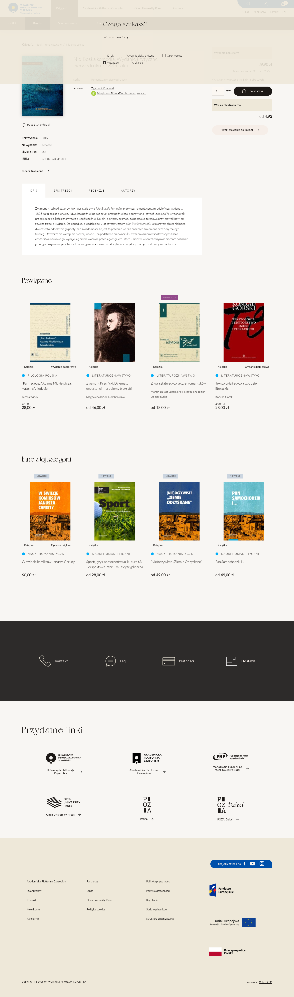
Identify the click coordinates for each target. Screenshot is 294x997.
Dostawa (177, 8)
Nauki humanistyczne (49, 44)
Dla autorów (259, 11)
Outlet (12, 23)
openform (265, 982)
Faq (115, 661)
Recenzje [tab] (96, 190)
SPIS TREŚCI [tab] (63, 190)
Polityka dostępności (158, 890)
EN (284, 11)
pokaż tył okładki (36, 125)
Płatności (178, 661)
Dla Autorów (34, 890)
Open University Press (148, 8)
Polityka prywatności (158, 881)
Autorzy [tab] (128, 190)
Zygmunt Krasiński (102, 88)
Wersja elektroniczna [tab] (242, 105)
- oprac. (141, 93)
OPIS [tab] (33, 190)
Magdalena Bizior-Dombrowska (116, 93)
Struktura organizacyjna (160, 918)
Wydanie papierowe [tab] (242, 52)
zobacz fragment (36, 171)
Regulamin (152, 900)
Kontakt (274, 11)
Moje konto (33, 909)
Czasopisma (104, 23)
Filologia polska (75, 44)
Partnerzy (92, 881)
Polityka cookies (96, 909)
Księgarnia (62, 8)
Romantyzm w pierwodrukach (109, 79)
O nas (246, 11)
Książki (37, 23)
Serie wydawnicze (69, 23)
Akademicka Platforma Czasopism (103, 8)
